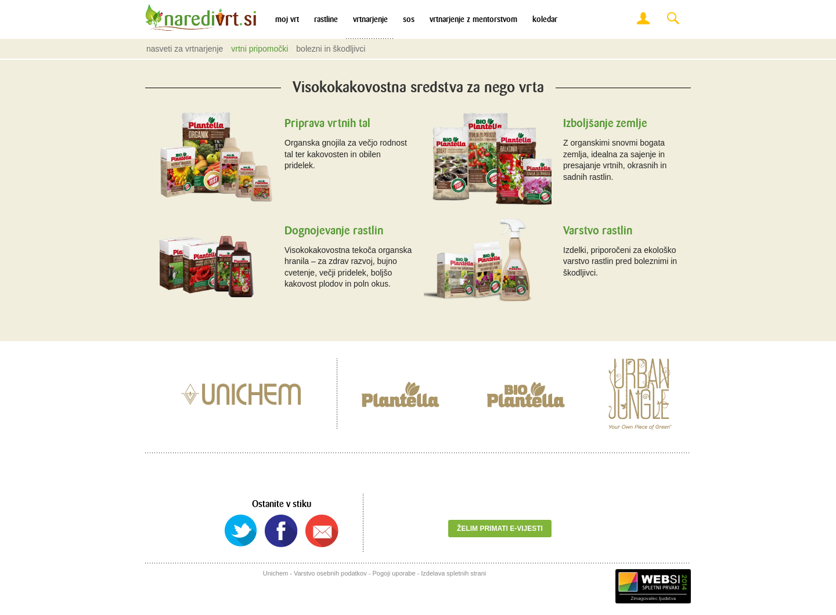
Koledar (544, 19)
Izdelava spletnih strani (453, 573)
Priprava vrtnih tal (327, 123)
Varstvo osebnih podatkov (330, 573)
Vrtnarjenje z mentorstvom (473, 19)
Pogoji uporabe (394, 573)
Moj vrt (287, 19)
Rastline (326, 19)
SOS (409, 19)
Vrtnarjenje (370, 19)
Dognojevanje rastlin (333, 230)
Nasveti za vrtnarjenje (184, 48)
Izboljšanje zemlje (605, 123)
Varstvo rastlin (597, 230)
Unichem (275, 573)
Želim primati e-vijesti (500, 528)
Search (673, 19)
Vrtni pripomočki (259, 48)
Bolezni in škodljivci (330, 48)
